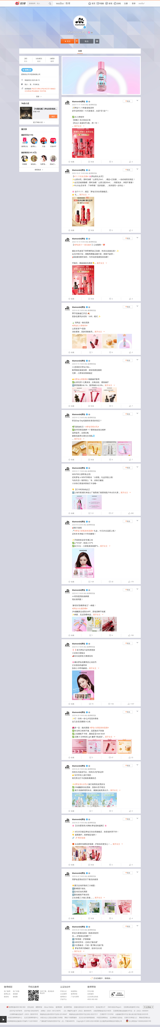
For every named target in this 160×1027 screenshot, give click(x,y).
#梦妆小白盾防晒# (79, 608)
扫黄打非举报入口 (130, 1017)
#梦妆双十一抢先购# (82, 244)
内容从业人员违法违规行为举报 (51, 1017)
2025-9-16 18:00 (78, 364)
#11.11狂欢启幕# (81, 176)
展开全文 (79, 126)
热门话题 (16, 991)
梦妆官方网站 (36, 89)
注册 (126, 3)
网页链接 (80, 837)
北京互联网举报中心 (31, 1017)
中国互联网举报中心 (15, 1017)
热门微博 (7, 991)
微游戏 (6, 997)
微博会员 (7, 994)
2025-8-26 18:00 (78, 769)
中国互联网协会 (102, 1017)
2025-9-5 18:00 (77, 593)
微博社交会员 (35, 146)
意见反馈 (30, 1007)
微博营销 (74, 994)
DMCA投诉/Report (114, 1007)
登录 (134, 3)
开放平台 (63, 999)
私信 (86, 41)
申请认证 (63, 991)
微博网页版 (93, 105)
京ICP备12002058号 (31, 1011)
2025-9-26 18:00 (78, 310)
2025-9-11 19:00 (78, 471)
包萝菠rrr (43, 164)
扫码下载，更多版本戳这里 (47, 992)
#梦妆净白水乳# (81, 784)
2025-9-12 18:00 (78, 417)
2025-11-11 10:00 (78, 105)
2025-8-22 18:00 (78, 876)
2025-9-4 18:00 (77, 647)
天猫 (43, 146)
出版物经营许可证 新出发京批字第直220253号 (131, 1014)
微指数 (15, 997)
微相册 (15, 994)
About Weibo (49, 1007)
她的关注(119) (27, 135)
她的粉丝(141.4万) (28, 152)
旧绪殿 (24, 164)
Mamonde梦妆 (78, 101)
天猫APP (53, 146)
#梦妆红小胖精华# (79, 325)
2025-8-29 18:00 (78, 715)
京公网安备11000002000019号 (138, 1021)
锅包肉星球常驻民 (37, 164)
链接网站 (74, 991)
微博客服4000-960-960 (15, 1007)
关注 (67, 41)
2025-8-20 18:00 (78, 930)
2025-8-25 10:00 (78, 823)
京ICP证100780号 (16, 1011)
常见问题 (90, 991)
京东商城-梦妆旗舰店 (32, 91)
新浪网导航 (68, 1007)
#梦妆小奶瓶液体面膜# (83, 530)
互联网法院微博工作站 (132, 1007)
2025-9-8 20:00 (77, 525)
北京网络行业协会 (116, 1017)
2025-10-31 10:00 (78, 173)
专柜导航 (43, 91)
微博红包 (24, 146)
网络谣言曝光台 (144, 1017)
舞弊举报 (39, 1007)
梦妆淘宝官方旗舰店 (48, 89)
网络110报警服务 (71, 1017)
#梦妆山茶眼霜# (81, 379)
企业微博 (63, 994)
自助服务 (90, 994)
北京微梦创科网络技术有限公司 (111, 1021)
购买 (53, 116)
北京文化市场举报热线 (87, 1017)
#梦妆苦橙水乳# (92, 426)
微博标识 (63, 997)
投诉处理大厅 (100, 1007)
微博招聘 (59, 1007)
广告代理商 (75, 997)
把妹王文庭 (54, 164)
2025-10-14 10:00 (78, 242)
